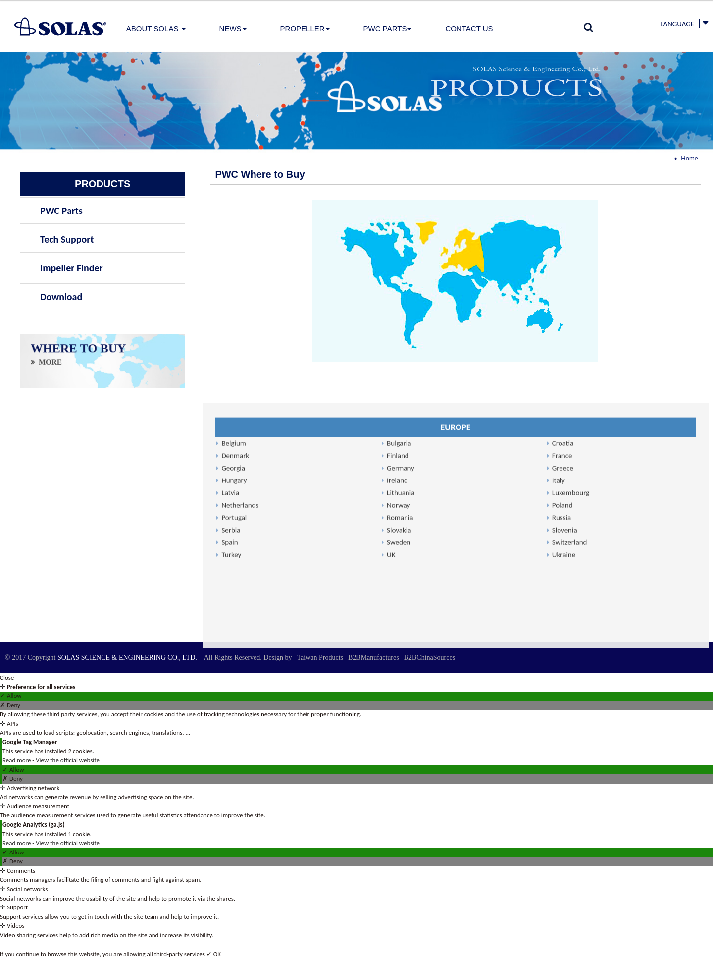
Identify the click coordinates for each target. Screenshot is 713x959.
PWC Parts (387, 28)
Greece (562, 646)
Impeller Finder (71, 268)
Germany (400, 646)
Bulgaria (399, 622)
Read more (17, 760)
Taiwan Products (320, 657)
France (562, 634)
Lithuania (400, 671)
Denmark (235, 634)
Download (61, 297)
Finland (398, 634)
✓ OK (213, 954)
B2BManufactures (373, 657)
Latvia (230, 671)
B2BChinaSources (429, 657)
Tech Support (67, 239)
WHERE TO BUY (78, 351)
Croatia (562, 622)
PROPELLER (305, 28)
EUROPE (455, 606)
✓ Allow (11, 695)
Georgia (233, 646)
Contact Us (469, 28)
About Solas (156, 28)
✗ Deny (10, 705)
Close (7, 677)
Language (677, 23)
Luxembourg (571, 671)
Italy (558, 659)
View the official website (68, 760)
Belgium (233, 622)
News (233, 28)
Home (689, 158)
